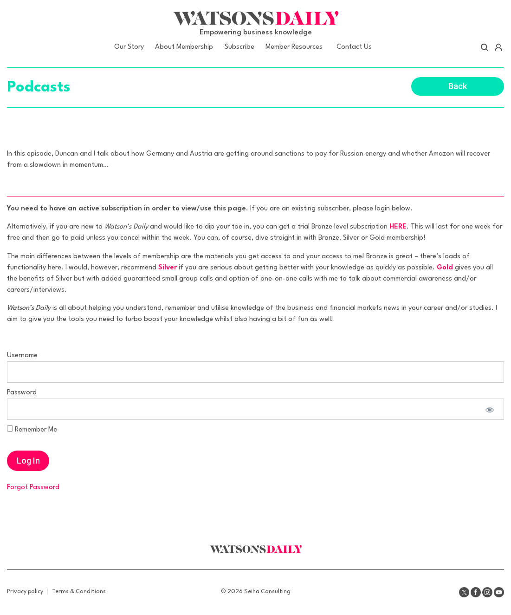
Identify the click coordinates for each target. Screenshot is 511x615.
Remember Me (32, 429)
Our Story (129, 47)
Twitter (464, 592)
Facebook (476, 592)
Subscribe (239, 47)
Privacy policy (25, 592)
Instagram (487, 592)
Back (457, 86)
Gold (445, 267)
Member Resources (294, 47)
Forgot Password (33, 487)
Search (485, 47)
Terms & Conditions (79, 592)
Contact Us (354, 47)
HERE (398, 226)
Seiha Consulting (267, 592)
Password (22, 392)
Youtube (499, 592)
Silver (167, 267)
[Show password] (489, 409)
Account (498, 47)
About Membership (184, 47)
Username (22, 355)
